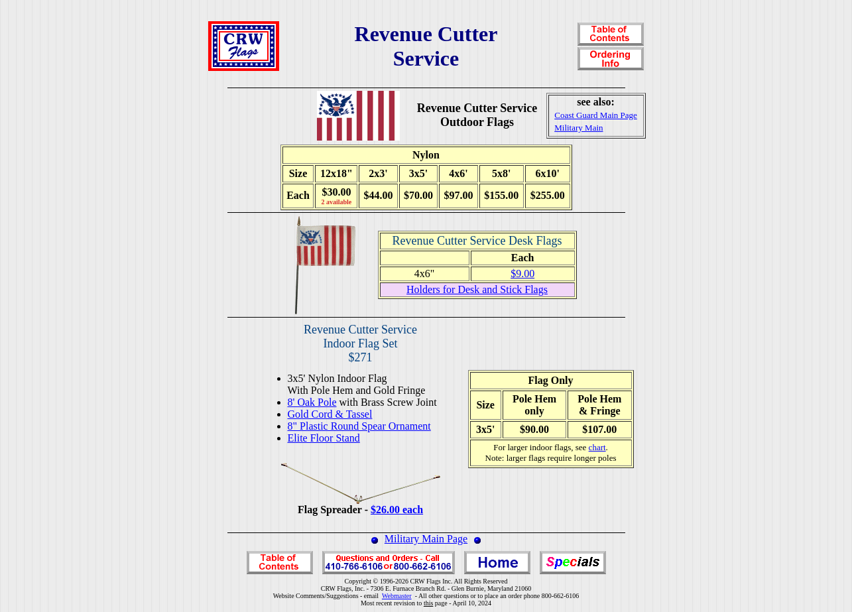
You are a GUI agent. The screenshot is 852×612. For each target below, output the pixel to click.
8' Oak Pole (312, 402)
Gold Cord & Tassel (330, 414)
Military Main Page (426, 538)
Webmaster (397, 595)
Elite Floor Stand (324, 438)
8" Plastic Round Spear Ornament (359, 426)
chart (597, 447)
